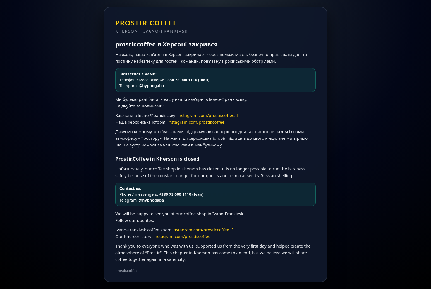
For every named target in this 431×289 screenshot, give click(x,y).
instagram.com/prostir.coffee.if (208, 115)
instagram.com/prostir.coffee (195, 122)
